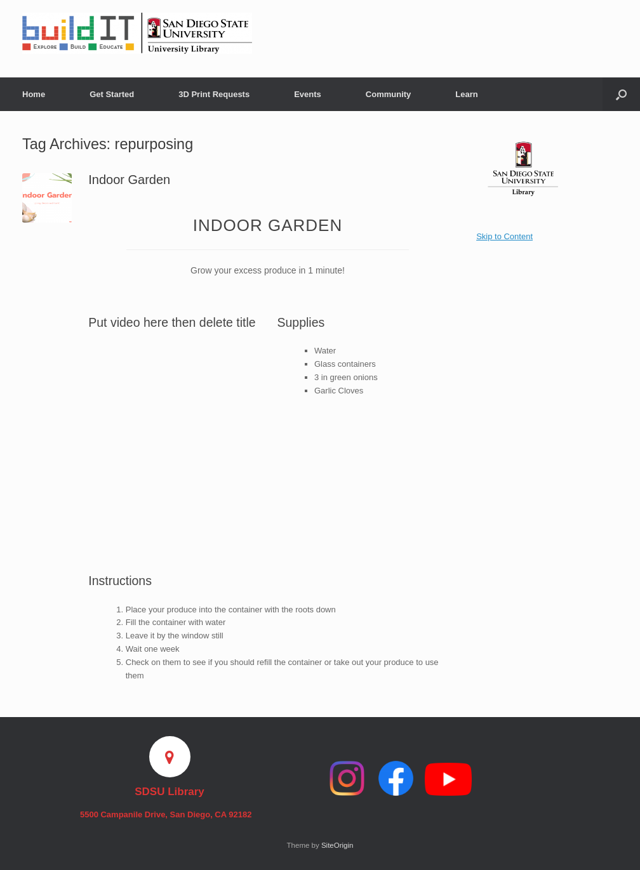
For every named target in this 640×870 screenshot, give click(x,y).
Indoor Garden (129, 180)
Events (307, 94)
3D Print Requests (214, 94)
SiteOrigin (337, 845)
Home (33, 94)
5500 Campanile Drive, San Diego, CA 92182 (169, 814)
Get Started (112, 94)
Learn (466, 94)
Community (388, 94)
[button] (621, 94)
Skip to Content (504, 236)
